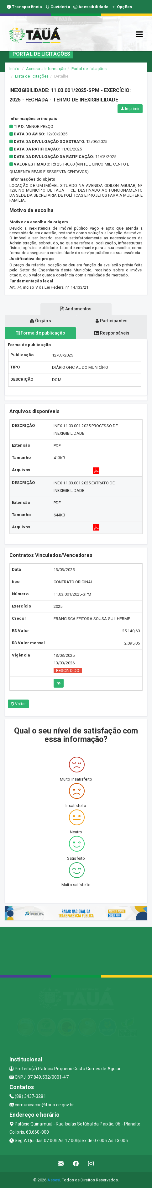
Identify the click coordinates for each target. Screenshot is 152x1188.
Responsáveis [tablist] (111, 332)
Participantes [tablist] (112, 320)
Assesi (53, 1180)
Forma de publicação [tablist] (40, 332)
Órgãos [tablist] (40, 320)
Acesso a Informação (46, 68)
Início (14, 68)
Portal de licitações (89, 68)
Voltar (18, 704)
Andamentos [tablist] (76, 308)
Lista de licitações (32, 76)
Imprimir (130, 108)
